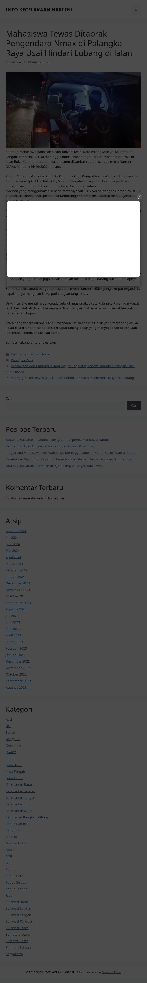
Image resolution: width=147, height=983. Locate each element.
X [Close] (139, 196)
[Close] (73, 491)
